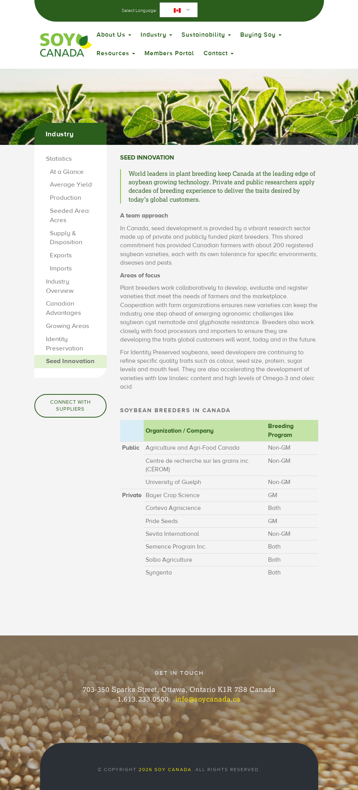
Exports (61, 255)
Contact (219, 53)
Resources (116, 53)
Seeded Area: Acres (70, 215)
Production (65, 198)
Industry (156, 35)
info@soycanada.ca (208, 699)
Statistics (59, 159)
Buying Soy (261, 35)
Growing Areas (67, 326)
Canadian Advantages (63, 308)
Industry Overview (59, 286)
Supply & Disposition (66, 238)
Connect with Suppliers (70, 405)
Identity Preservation (64, 344)
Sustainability (206, 35)
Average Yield (71, 184)
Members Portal (169, 53)
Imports (61, 268)
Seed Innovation (70, 361)
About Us (114, 35)
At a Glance (67, 172)
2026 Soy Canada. (166, 769)
